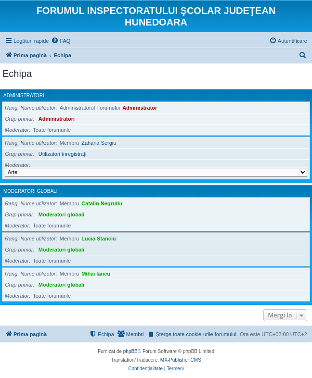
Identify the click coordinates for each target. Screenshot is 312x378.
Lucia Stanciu (98, 238)
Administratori (23, 95)
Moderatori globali (30, 191)
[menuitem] (60, 41)
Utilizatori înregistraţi (63, 154)
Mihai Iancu (95, 274)
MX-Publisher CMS (180, 360)
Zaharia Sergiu (98, 143)
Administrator (139, 108)
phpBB (130, 351)
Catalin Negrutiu (101, 203)
